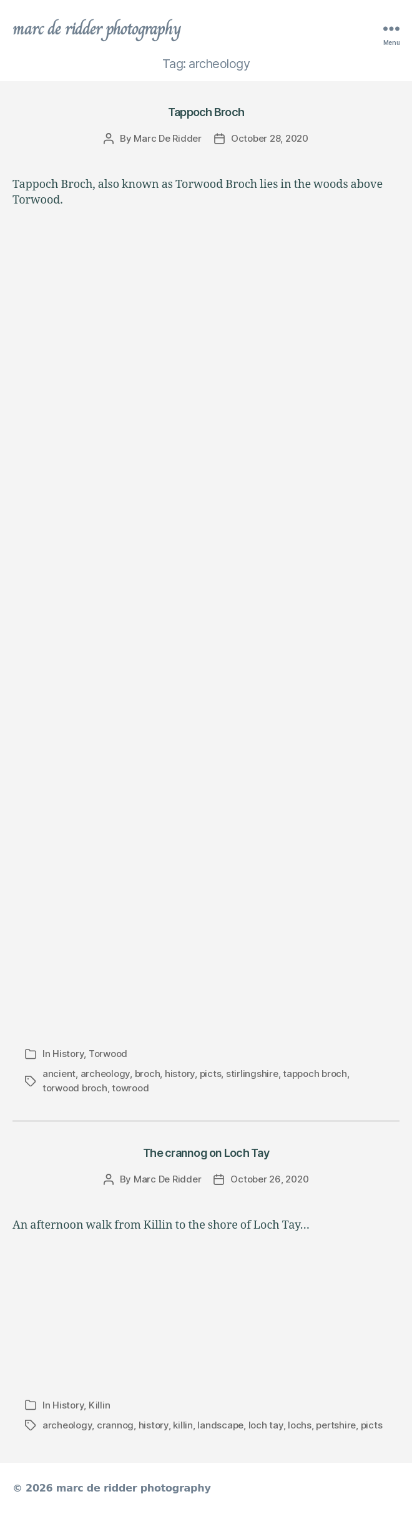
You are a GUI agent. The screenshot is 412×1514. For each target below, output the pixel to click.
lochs (299, 1425)
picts (211, 1073)
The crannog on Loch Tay (206, 1152)
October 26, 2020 (269, 1179)
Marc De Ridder (167, 138)
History (68, 1053)
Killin (99, 1405)
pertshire (336, 1425)
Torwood (108, 1053)
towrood (130, 1088)
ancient (59, 1073)
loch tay (265, 1425)
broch (147, 1073)
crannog (115, 1425)
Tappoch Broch (206, 112)
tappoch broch (315, 1073)
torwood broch (74, 1088)
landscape (220, 1425)
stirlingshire (252, 1073)
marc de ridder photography (96, 28)
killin (182, 1425)
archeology (105, 1073)
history (180, 1073)
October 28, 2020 (269, 138)
